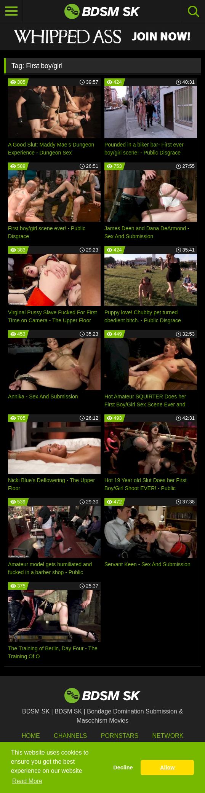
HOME (31, 735)
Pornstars (119, 735)
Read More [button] (27, 781)
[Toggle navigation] (11, 11)
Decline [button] (123, 767)
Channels (70, 735)
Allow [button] (167, 767)
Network (168, 735)
